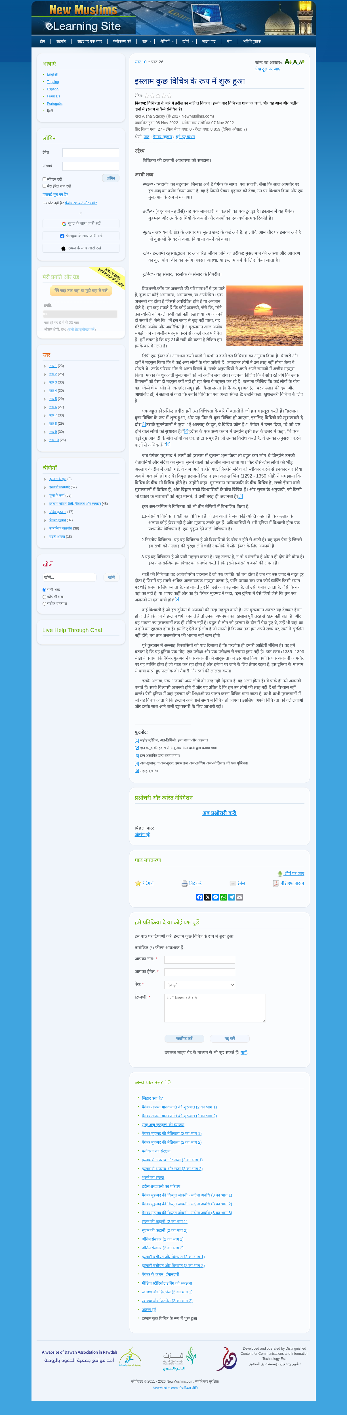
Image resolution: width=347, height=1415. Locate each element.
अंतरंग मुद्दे (142, 834)
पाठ (146, 136)
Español (53, 89)
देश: (139, 983)
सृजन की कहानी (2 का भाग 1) (165, 1221)
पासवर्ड (47, 166)
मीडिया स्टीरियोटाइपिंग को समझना (167, 1283)
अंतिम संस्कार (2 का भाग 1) (163, 1239)
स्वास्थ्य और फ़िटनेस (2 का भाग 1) (167, 1292)
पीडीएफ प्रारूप (288, 883)
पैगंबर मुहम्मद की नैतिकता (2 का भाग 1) (172, 1133)
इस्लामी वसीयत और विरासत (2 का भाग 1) (173, 1256)
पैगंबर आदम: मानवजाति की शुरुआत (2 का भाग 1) (179, 1107)
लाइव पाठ (209, 41)
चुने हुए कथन (185, 136)
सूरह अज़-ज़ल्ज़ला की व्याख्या (163, 1124)
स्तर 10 (141, 61)
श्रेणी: (139, 136)
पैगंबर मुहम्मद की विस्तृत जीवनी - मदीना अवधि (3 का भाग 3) (187, 1212)
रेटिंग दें (144, 883)
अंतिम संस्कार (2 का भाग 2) (163, 1248)
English (52, 74)
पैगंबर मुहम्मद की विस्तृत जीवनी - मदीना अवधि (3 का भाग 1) (187, 1195)
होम (42, 41)
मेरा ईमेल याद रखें (57, 186)
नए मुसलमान (84, 20)
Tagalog (53, 82)
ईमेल (46, 152)
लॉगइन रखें (52, 179)
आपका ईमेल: (147, 971)
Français (53, 96)
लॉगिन (111, 178)
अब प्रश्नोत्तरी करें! (219, 813)
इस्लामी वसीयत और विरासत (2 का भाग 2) (173, 1265)
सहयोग (61, 41)
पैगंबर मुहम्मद (162, 136)
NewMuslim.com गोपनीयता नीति (175, 1388)
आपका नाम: (146, 958)
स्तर (147, 41)
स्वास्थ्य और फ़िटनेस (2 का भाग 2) (167, 1301)
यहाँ (244, 1052)
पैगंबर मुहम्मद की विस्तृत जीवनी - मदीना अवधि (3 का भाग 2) (187, 1204)
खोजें (188, 41)
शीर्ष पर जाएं (290, 873)
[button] (45, 366)
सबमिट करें (184, 1038)
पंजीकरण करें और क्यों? (81, 203)
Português (55, 104)
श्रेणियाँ (167, 41)
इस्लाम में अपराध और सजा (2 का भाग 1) (172, 1160)
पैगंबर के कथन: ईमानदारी (161, 1274)
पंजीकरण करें (122, 41)
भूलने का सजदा (153, 1177)
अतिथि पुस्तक (252, 41)
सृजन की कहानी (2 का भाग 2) (165, 1230)
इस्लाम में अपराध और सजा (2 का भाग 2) (172, 1168)
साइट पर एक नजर (89, 41)
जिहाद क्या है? (152, 1098)
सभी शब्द (51, 589)
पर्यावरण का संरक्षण (156, 1151)
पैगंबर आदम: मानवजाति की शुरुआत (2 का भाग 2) (179, 1116)
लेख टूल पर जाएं (268, 68)
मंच (229, 41)
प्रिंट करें (191, 883)
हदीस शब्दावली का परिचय (161, 1186)
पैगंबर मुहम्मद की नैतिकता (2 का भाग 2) (172, 1142)
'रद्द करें (229, 1038)
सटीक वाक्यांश (55, 603)
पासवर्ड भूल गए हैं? (55, 194)
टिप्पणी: (142, 997)
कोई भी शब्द (53, 597)
